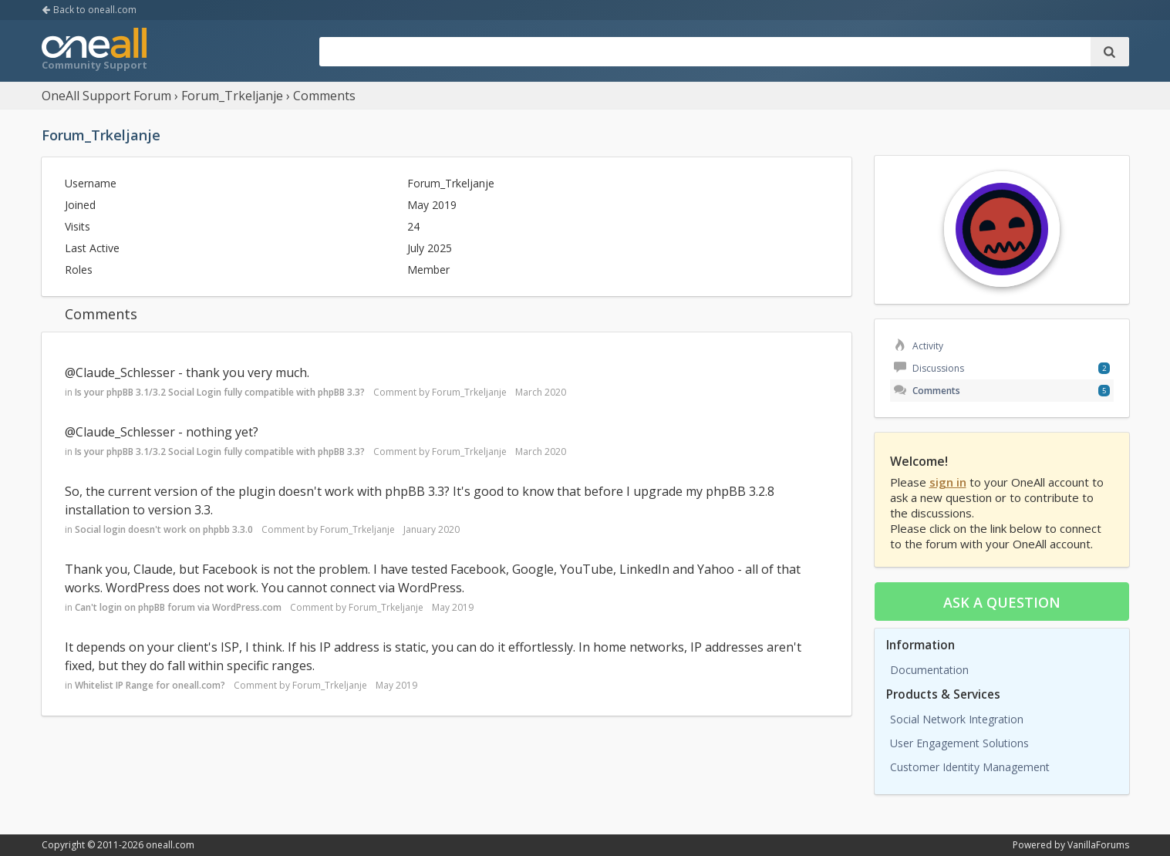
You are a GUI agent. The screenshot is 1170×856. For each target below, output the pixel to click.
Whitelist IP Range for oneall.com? (150, 685)
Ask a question (1001, 602)
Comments (927, 390)
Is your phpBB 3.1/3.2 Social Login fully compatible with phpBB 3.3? (220, 392)
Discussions (929, 368)
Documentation (929, 669)
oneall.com (170, 844)
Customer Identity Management (970, 767)
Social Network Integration (956, 719)
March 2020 (540, 392)
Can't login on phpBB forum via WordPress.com (178, 607)
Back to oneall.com (89, 9)
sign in (947, 482)
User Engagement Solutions (959, 743)
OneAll (94, 51)
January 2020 (431, 529)
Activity (918, 345)
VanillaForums (1098, 844)
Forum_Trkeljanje (469, 392)
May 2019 (453, 607)
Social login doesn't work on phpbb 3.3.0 (164, 529)
